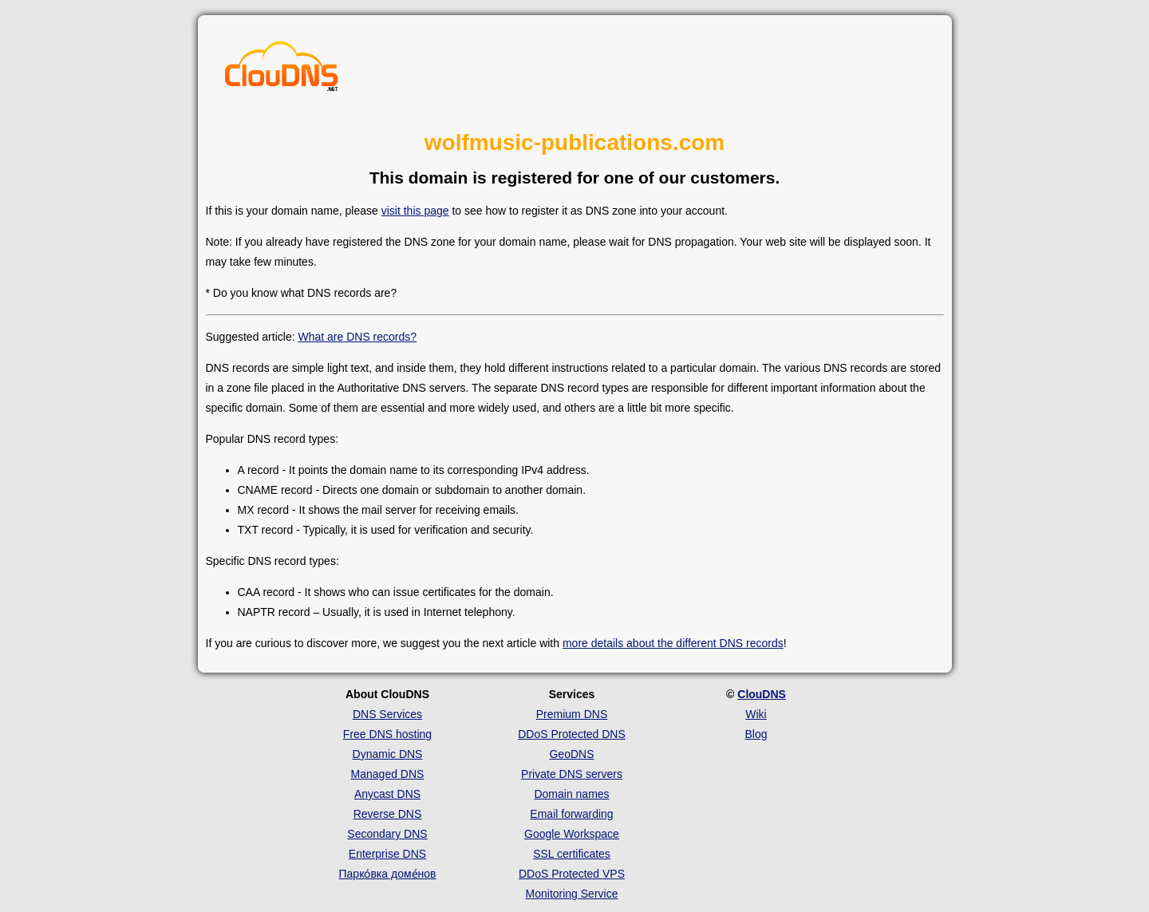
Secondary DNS (387, 833)
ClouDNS (761, 694)
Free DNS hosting (387, 734)
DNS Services (387, 714)
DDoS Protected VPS (572, 873)
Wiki (755, 714)
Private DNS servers (571, 774)
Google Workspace (571, 833)
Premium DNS (571, 714)
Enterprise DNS (387, 853)
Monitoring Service (572, 893)
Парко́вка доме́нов (387, 873)
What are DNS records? (357, 336)
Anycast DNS (387, 794)
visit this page (415, 210)
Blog (755, 734)
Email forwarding (571, 813)
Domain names (571, 794)
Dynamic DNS (388, 754)
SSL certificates (571, 853)
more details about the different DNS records (673, 643)
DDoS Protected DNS (572, 734)
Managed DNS (387, 774)
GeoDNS (571, 754)
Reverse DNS (387, 813)
